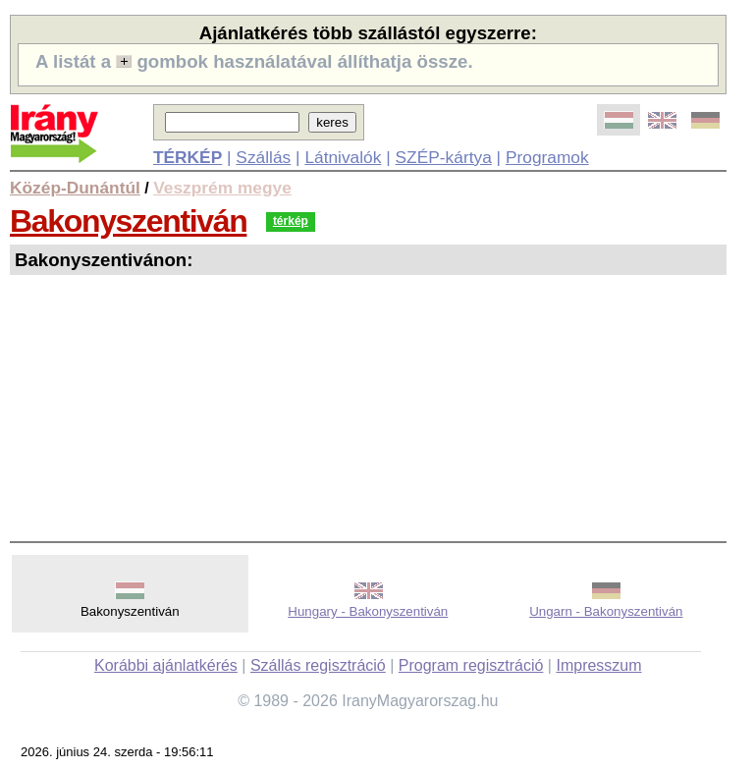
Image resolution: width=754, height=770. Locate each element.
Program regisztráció (471, 665)
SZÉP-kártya (444, 157)
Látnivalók (342, 157)
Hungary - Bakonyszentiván (368, 611)
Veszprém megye (222, 187)
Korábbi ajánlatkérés (166, 665)
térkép (290, 221)
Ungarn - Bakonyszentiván (605, 611)
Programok (547, 157)
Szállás (263, 157)
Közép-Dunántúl (75, 187)
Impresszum (598, 665)
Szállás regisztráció (318, 665)
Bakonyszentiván (128, 221)
